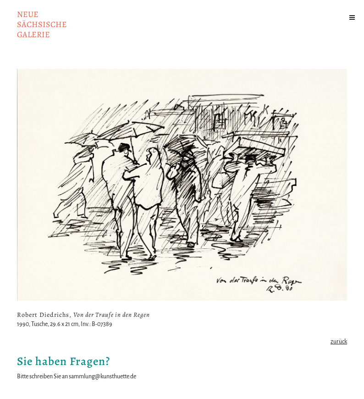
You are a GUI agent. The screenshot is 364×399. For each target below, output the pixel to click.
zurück (339, 341)
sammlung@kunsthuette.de (102, 376)
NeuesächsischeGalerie (42, 24)
